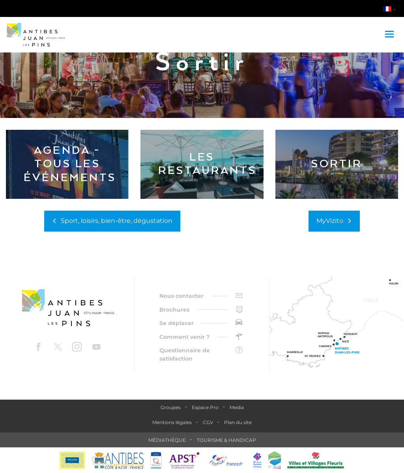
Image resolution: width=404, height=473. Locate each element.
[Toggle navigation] (390, 34)
